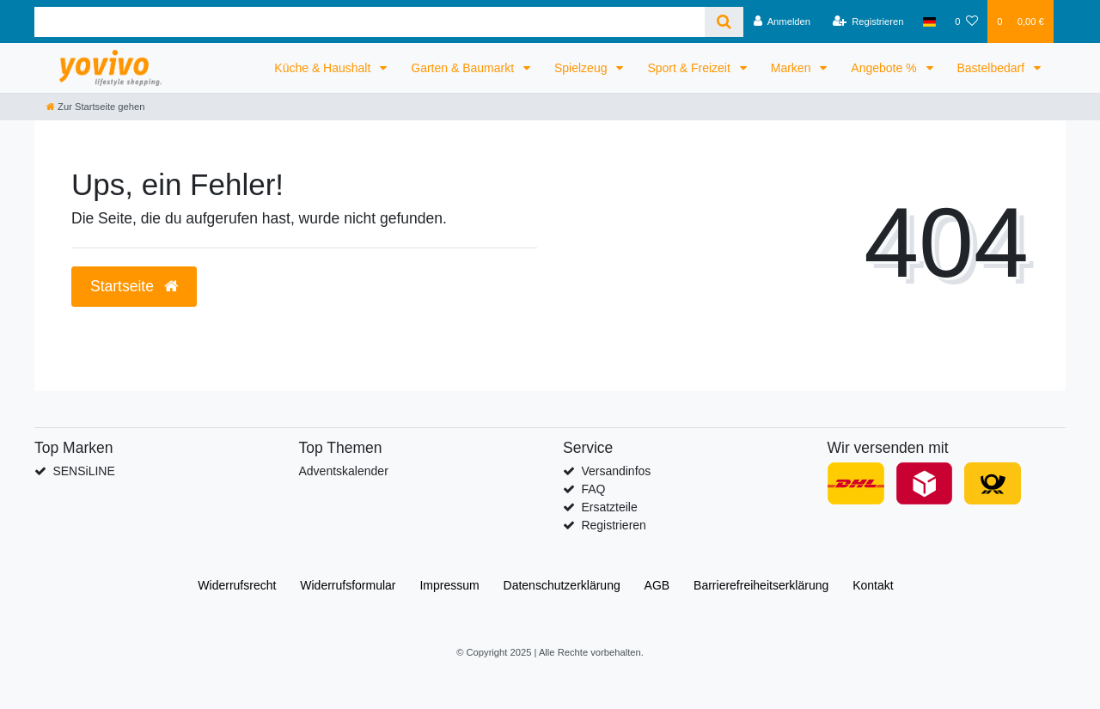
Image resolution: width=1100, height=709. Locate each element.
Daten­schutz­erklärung (562, 585)
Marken (793, 68)
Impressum (449, 585)
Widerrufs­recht (237, 585)
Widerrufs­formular (347, 585)
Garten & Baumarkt (464, 68)
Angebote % (885, 68)
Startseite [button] (134, 286)
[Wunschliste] (966, 21)
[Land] (929, 21)
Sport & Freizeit (690, 68)
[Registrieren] (867, 21)
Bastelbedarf (993, 68)
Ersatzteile (609, 507)
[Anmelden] (781, 21)
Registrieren (613, 525)
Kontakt (872, 585)
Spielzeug (582, 68)
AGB (657, 585)
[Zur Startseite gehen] (95, 106)
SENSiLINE (83, 471)
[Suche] (724, 22)
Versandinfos (616, 471)
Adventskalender (343, 471)
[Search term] (369, 22)
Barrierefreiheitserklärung (761, 585)
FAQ (593, 489)
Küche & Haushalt (324, 68)
